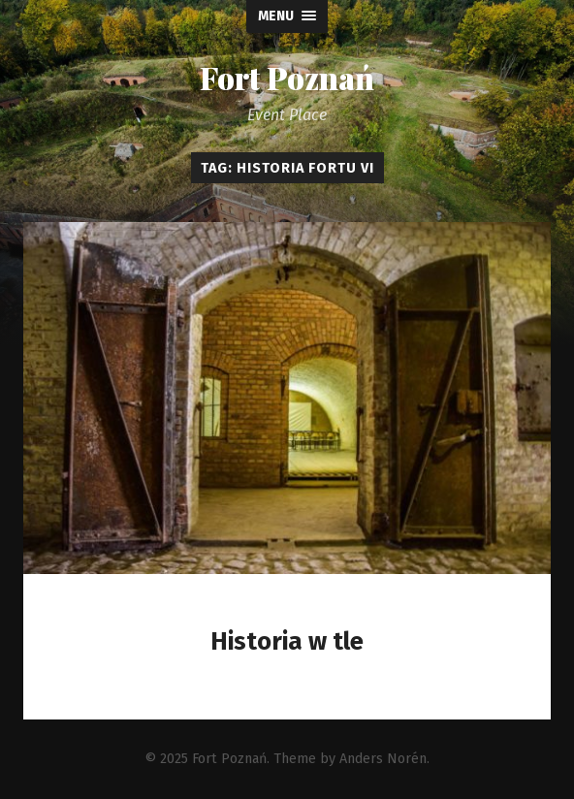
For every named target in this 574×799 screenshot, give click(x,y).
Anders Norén (383, 759)
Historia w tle (287, 641)
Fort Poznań (287, 77)
